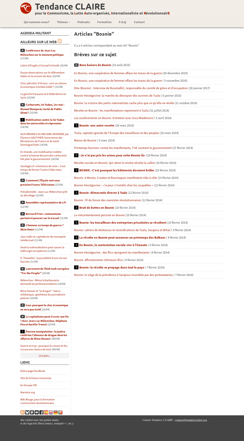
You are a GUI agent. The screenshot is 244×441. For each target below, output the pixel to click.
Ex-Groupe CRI (28, 385)
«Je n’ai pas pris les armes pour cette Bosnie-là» (112, 155)
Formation (104, 22)
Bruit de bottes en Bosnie (96, 208)
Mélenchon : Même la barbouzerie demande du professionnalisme (39, 282)
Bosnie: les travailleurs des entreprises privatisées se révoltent (122, 222)
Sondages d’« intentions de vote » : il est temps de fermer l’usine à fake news (43, 168)
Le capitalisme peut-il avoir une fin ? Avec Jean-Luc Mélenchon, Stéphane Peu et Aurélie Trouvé (44, 320)
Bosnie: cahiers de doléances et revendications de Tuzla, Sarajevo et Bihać (122, 230)
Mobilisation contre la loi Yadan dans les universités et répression (42, 121)
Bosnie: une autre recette (96, 125)
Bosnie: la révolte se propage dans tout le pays (111, 267)
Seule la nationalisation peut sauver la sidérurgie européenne (42, 249)
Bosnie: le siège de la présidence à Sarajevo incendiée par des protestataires (123, 275)
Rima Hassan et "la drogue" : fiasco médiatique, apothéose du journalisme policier (42, 294)
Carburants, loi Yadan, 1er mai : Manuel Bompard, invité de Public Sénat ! (42, 108)
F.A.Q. (122, 22)
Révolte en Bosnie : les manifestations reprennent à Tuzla (111, 110)
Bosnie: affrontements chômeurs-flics (99, 260)
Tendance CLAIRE (70, 6)
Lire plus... (45, 355)
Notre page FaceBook (32, 371)
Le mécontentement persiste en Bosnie (99, 215)
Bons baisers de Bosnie (95, 65)
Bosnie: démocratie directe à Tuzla (103, 193)
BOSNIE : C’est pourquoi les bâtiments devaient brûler (116, 170)
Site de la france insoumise (35, 378)
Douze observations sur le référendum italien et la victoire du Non (42, 74)
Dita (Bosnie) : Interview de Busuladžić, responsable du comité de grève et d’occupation (131, 88)
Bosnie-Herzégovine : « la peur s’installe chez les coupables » (114, 185)
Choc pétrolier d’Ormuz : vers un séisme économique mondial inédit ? (43, 85)
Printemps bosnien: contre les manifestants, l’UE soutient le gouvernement (123, 148)
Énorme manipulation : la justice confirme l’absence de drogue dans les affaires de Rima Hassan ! (43, 335)
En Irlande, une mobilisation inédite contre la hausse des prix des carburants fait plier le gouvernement (43, 155)
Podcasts (83, 22)
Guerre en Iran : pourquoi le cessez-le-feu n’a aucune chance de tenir (43, 347)
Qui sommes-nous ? (36, 22)
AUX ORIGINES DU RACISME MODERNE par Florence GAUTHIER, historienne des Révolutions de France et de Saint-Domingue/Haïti (44, 139)
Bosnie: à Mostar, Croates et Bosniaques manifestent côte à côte (115, 178)
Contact (139, 22)
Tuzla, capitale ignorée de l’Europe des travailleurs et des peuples (116, 133)
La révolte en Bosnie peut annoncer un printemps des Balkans (122, 237)
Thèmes (63, 22)
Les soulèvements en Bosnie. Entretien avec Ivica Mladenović (114, 118)
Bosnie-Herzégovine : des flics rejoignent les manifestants (111, 252)
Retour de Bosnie (85, 140)
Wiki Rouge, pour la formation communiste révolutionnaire (37, 401)
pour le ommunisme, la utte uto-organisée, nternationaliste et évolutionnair (102, 13)
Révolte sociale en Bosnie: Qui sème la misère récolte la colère (115, 163)
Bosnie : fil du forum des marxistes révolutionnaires (107, 200)
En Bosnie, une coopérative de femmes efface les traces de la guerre (118, 73)
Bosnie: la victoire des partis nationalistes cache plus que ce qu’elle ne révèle (124, 103)
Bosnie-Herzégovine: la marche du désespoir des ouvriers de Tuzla (117, 95)
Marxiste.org (27, 392)
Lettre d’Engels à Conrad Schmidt (39, 65)
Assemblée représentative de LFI (46, 202)
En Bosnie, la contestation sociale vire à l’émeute (113, 245)
